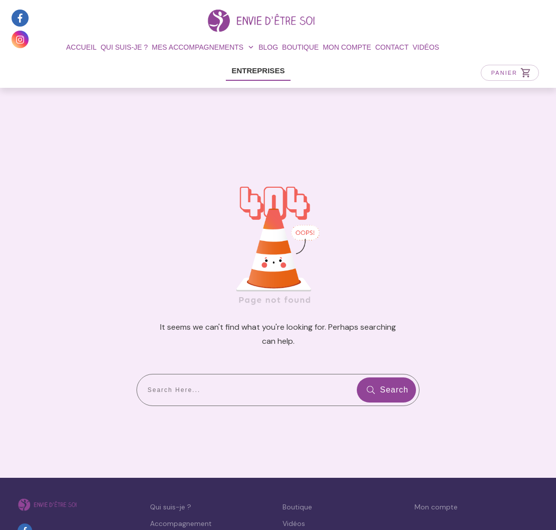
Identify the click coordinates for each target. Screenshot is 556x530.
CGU (295, 502)
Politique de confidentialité (237, 502)
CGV (315, 502)
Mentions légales (157, 502)
